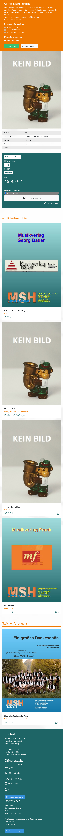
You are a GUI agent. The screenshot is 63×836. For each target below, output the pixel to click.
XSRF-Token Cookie (14, 30)
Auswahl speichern (29, 46)
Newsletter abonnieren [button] (14, 797)
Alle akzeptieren (12, 46)
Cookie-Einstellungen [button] (14, 831)
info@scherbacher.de (18, 755)
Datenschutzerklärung (12, 19)
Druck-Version (12, 193)
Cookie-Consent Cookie (15, 32)
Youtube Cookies (13, 40)
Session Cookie (12, 27)
